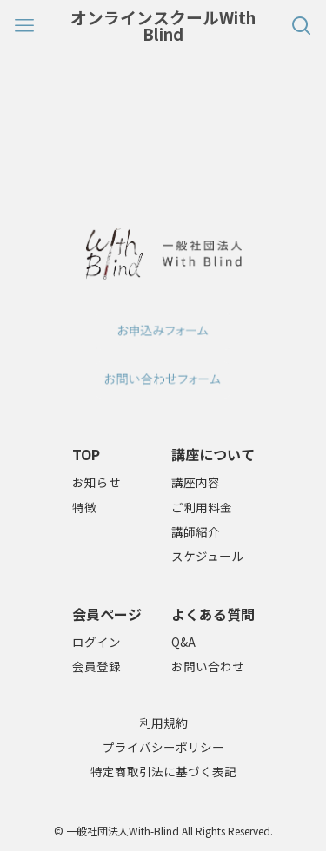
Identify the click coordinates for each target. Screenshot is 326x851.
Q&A (183, 641)
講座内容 (195, 482)
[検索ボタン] (301, 26)
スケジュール (207, 555)
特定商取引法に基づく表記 (163, 771)
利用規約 (163, 722)
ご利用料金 (201, 507)
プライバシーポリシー (163, 746)
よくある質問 (213, 614)
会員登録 (96, 666)
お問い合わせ (207, 666)
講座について (213, 454)
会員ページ (107, 614)
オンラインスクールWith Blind (163, 26)
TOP (86, 454)
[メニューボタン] (24, 26)
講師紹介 (195, 531)
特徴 (84, 507)
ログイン (96, 641)
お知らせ (96, 482)
